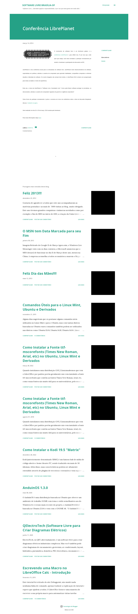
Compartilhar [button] (106, 50)
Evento (103, 61)
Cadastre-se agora (32, 103)
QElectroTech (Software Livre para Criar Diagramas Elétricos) (51, 527)
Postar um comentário (42, 219)
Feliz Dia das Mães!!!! (39, 273)
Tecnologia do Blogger (69, 606)
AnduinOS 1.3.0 (35, 487)
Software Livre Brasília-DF (38, 5)
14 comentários (40, 599)
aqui (40, 117)
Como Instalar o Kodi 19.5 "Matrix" (51, 450)
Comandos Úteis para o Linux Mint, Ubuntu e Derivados (52, 307)
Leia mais (81, 219)
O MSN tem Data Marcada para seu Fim (52, 233)
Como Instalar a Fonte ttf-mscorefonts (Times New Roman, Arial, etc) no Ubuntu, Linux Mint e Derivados (51, 354)
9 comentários (39, 336)
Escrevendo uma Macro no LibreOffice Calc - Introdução (47, 570)
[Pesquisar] (105, 5)
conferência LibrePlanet (60, 55)
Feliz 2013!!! (32, 193)
